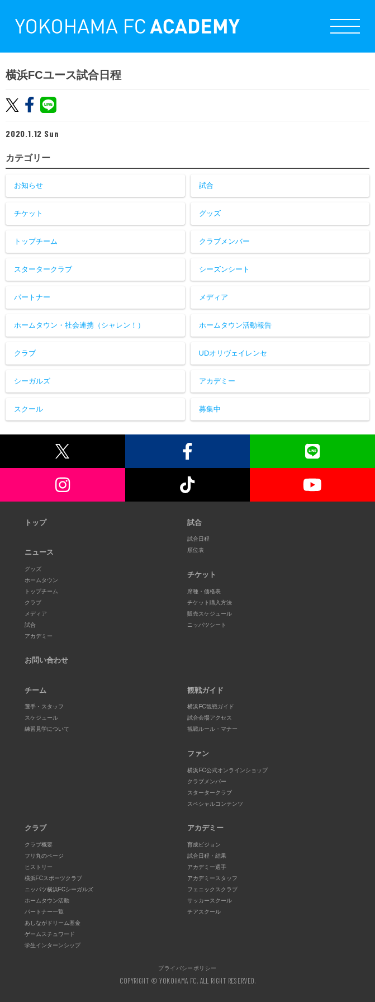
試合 (206, 185)
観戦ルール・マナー (212, 729)
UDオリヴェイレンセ (233, 353)
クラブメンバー (224, 241)
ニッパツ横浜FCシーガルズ (59, 889)
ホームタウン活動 (47, 900)
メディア (213, 297)
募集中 (210, 409)
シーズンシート (224, 269)
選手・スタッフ (44, 706)
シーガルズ (32, 381)
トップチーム (36, 241)
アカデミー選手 (206, 867)
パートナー (32, 297)
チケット (28, 213)
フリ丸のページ (44, 856)
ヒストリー (39, 867)
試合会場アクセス (209, 718)
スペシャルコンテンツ (215, 804)
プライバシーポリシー (187, 968)
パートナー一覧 (44, 912)
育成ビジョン (204, 845)
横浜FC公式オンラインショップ (227, 770)
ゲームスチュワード (50, 934)
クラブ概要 (39, 845)
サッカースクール (209, 900)
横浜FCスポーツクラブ (53, 878)
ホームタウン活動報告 (235, 325)
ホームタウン (41, 580)
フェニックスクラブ (212, 889)
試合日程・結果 (206, 856)
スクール (28, 409)
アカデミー (217, 381)
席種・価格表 (204, 591)
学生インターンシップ (52, 945)
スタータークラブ (43, 269)
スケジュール (41, 718)
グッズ (210, 213)
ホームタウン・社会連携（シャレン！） (79, 325)
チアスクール (204, 912)
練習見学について (47, 729)
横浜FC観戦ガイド (210, 706)
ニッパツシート (206, 625)
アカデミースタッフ (212, 878)
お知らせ (28, 185)
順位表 (195, 550)
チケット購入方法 (209, 602)
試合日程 (198, 539)
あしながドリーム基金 (52, 923)
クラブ (25, 353)
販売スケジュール (209, 614)
